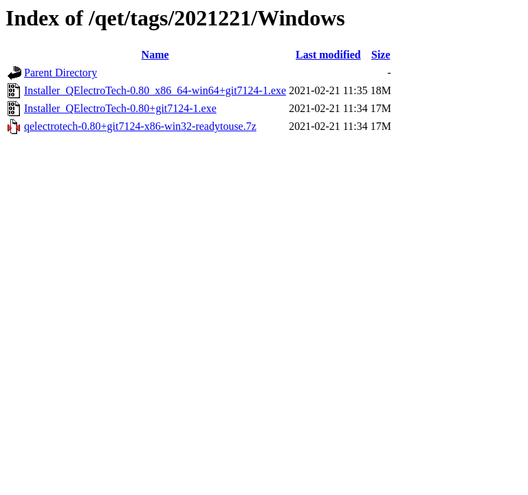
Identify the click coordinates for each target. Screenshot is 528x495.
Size (380, 54)
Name (155, 54)
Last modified (328, 54)
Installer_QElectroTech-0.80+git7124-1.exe (120, 108)
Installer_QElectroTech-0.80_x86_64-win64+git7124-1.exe (155, 90)
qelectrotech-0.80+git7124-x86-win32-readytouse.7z (140, 126)
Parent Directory (60, 72)
